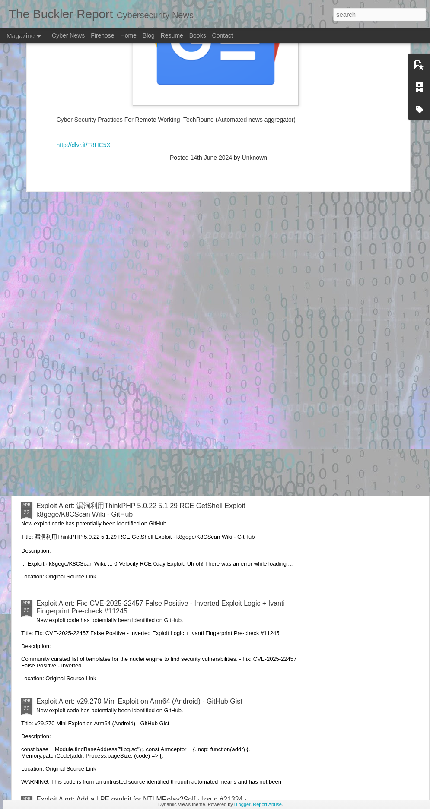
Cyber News (68, 35)
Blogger (242, 804)
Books (197, 35)
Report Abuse (267, 804)
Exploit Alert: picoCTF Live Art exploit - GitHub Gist (113, 407)
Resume (172, 35)
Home (129, 35)
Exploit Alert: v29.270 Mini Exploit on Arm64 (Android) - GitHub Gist (139, 701)
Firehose (102, 35)
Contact (222, 35)
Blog (149, 35)
